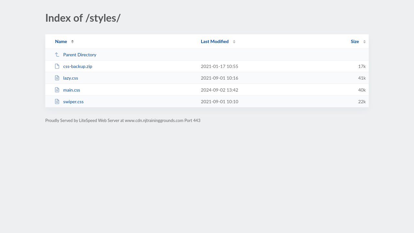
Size (355, 41)
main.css (67, 90)
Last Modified (215, 41)
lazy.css (66, 78)
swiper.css (68, 101)
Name (61, 41)
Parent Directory (75, 54)
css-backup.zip (73, 66)
